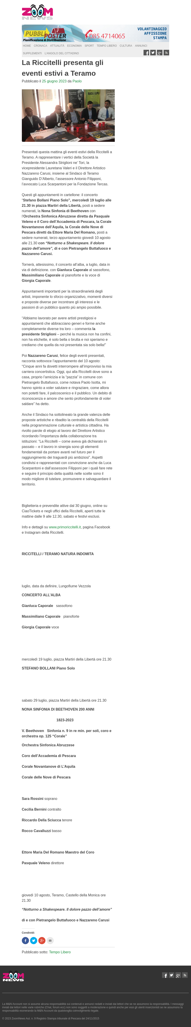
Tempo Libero (107, 45)
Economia (74, 45)
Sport (89, 45)
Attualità (57, 45)
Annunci (141, 45)
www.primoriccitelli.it (65, 527)
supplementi (32, 53)
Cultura (126, 45)
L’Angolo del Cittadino (62, 53)
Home (27, 45)
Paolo (77, 81)
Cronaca (40, 45)
